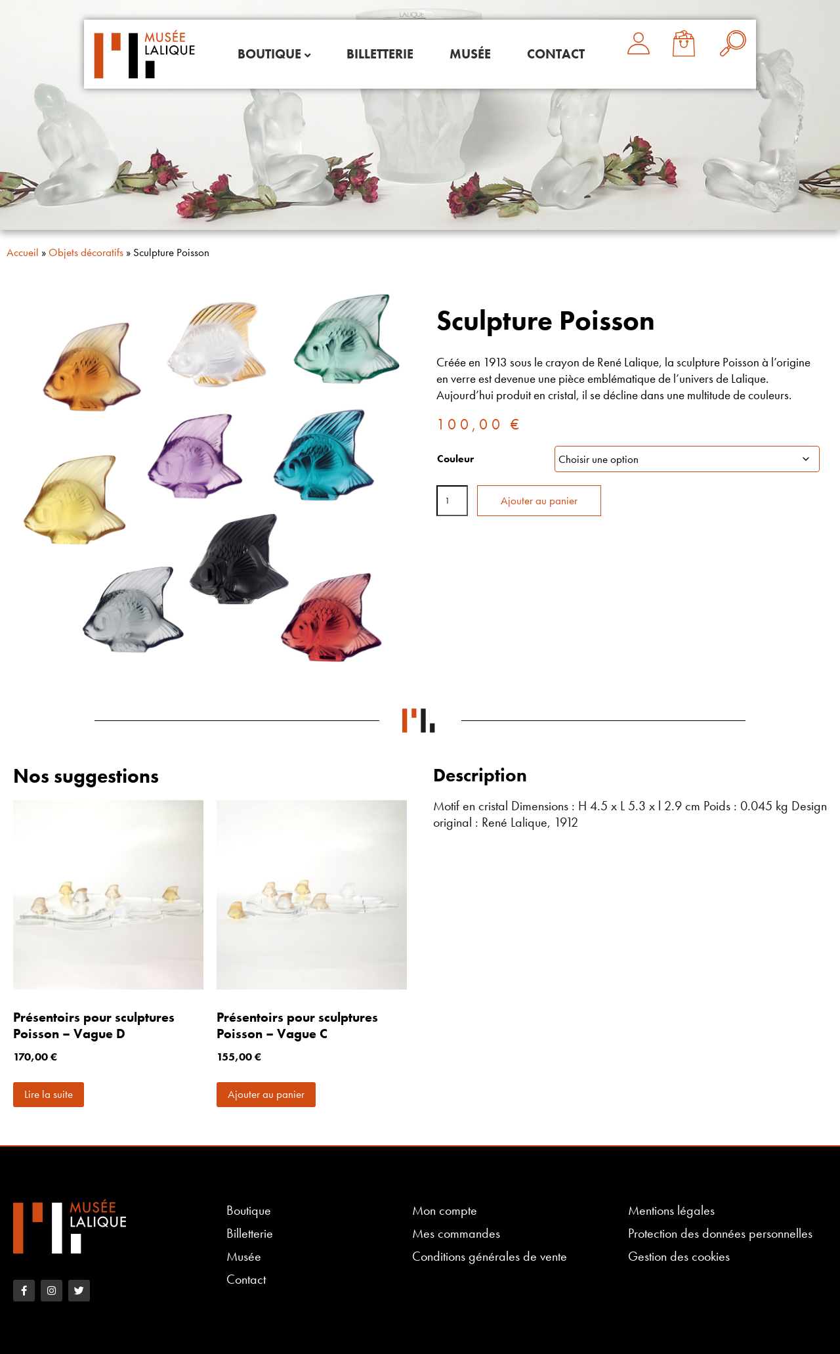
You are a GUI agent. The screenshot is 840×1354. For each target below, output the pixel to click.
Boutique (269, 53)
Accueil (23, 252)
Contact (556, 53)
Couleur (455, 459)
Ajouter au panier (539, 500)
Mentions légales (671, 1210)
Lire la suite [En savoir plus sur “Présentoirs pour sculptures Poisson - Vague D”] (48, 1094)
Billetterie (379, 53)
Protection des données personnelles (720, 1233)
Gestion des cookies (679, 1256)
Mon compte (444, 1210)
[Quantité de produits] (452, 500)
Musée (470, 53)
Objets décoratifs (86, 252)
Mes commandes (456, 1233)
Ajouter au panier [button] (266, 1094)
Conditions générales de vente (489, 1256)
